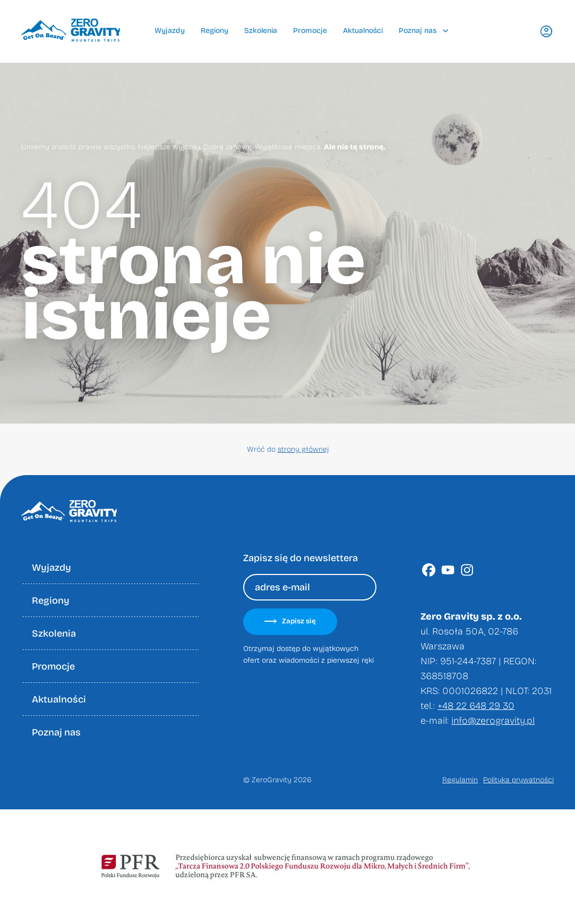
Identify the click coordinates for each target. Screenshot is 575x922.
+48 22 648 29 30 (475, 706)
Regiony (214, 30)
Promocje (310, 30)
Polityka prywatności (518, 779)
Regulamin (460, 779)
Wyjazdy (170, 30)
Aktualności (363, 30)
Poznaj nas (423, 30)
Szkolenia (260, 30)
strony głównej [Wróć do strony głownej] (303, 449)
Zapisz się (290, 621)
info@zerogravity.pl (493, 720)
